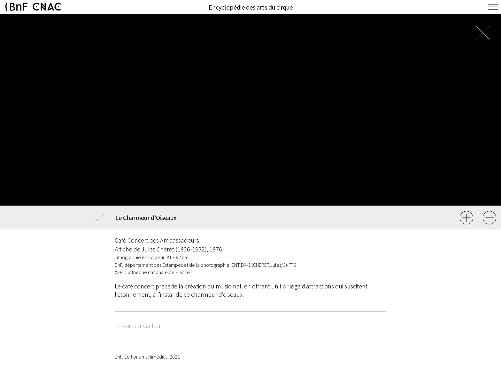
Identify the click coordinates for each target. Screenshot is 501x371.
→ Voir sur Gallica (137, 326)
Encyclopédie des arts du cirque (251, 7)
